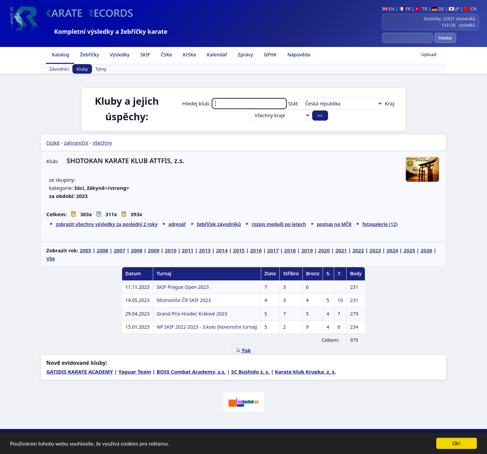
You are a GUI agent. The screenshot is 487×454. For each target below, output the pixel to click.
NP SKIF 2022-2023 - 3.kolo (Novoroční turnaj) (207, 327)
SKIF (144, 54)
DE (438, 9)
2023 (375, 250)
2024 (392, 250)
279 (354, 313)
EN (388, 9)
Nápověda (298, 54)
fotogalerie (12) (379, 224)
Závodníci (59, 69)
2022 (358, 250)
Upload (428, 54)
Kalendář (216, 54)
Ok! (457, 445)
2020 (324, 250)
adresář (177, 224)
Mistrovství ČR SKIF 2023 (184, 300)
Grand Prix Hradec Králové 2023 (192, 313)
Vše (50, 258)
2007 (119, 250)
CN (470, 9)
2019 (307, 250)
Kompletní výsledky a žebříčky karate (110, 31)
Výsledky (119, 54)
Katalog (60, 54)
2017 (273, 250)
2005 (85, 250)
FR (405, 9)
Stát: (336, 103)
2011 (187, 250)
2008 (136, 250)
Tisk (243, 351)
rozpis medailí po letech (279, 224)
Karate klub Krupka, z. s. (305, 371)
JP (454, 9)
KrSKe (189, 54)
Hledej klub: (235, 103)
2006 (102, 250)
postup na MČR (334, 224)
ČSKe (166, 54)
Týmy (100, 69)
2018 (290, 250)
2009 (153, 250)
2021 (341, 250)
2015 (239, 250)
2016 (255, 250)
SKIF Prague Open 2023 (183, 287)
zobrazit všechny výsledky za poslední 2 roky (107, 224)
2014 (222, 250)
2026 (426, 250)
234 (354, 327)
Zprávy (245, 54)
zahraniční (76, 142)
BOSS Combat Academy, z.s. (191, 371)
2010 (170, 250)
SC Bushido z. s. (250, 371)
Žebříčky (89, 54)
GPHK (269, 54)
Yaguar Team (134, 371)
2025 (409, 250)
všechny (102, 142)
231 (354, 287)
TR (421, 9)
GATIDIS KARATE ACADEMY (79, 371)
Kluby (82, 69)
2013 (204, 250)
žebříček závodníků (219, 224)
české (53, 142)
